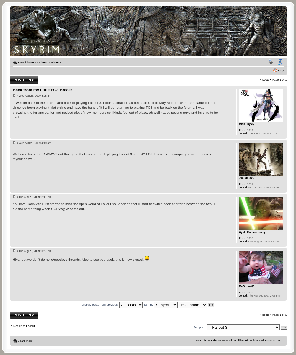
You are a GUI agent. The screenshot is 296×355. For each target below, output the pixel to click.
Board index (26, 62)
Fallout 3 (55, 62)
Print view (271, 62)
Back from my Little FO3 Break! (42, 90)
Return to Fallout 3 (25, 326)
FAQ (281, 70)
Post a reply (24, 80)
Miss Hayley (246, 124)
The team (218, 340)
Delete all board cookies (242, 340)
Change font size (280, 62)
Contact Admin (200, 340)
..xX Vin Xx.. (246, 178)
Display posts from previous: (112, 304)
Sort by (161, 304)
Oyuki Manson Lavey (252, 232)
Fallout (42, 62)
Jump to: (199, 327)
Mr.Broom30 (246, 286)
